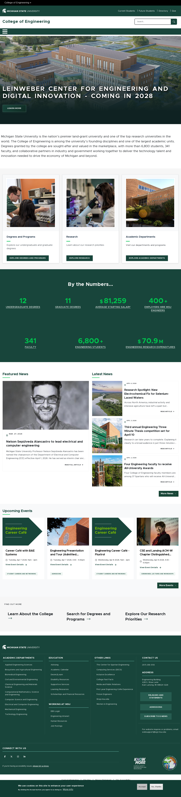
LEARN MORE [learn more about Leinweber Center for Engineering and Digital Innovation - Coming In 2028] (22, 106)
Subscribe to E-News (158, 717)
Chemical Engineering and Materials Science (21, 686)
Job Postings (67, 726)
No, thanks (156, 787)
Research (51, 31)
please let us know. (41, 767)
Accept (142, 787)
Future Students (147, 11)
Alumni (77, 31)
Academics (21, 31)
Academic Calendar (70, 670)
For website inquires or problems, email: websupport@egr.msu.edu (160, 731)
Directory (163, 11)
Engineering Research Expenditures (150, 346)
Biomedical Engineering (15, 675)
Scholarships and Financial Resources (67, 695)
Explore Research (79, 257)
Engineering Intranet (70, 716)
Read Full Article (74, 463)
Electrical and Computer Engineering (21, 705)
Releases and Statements (160, 697)
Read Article (167, 410)
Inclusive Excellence (106, 675)
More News (167, 492)
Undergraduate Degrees (23, 306)
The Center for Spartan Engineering (115, 665)
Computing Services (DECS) (115, 670)
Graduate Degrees (68, 306)
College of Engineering (26, 22)
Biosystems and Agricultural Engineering (24, 670)
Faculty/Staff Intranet (117, 31)
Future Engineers (104, 695)
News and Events (93, 31)
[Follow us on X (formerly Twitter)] (11, 757)
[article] (31, 217)
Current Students (126, 11)
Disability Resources (70, 680)
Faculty (30, 346)
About (8, 31)
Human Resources (69, 721)
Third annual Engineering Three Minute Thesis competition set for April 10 (147, 430)
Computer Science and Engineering (21, 700)
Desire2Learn (67, 675)
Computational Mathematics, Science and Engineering (23, 694)
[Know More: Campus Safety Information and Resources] (135, 759)
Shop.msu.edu (113, 699)
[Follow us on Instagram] (18, 757)
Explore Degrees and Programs (28, 257)
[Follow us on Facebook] (5, 757)
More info (68, 789)
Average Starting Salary (113, 306)
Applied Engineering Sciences (18, 665)
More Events (166, 585)
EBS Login (66, 712)
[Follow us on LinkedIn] (25, 757)
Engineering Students (90, 346)
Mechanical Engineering (15, 710)
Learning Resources (70, 690)
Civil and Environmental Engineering (21, 680)
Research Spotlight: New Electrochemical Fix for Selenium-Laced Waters (146, 392)
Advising (55, 665)
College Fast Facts (115, 680)
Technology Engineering (16, 715)
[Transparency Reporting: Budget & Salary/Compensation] (165, 759)
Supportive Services (70, 685)
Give (174, 11)
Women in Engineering (107, 705)
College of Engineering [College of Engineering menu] (17, 3)
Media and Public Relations (109, 685)
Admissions (37, 31)
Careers (65, 31)
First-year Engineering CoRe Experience (115, 690)
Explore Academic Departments (147, 257)
